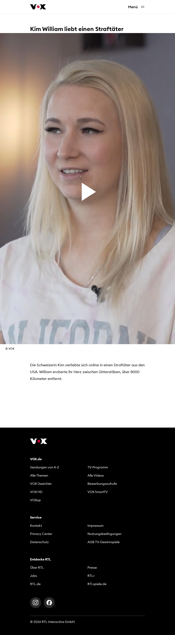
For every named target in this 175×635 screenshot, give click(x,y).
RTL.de (35, 584)
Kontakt (36, 526)
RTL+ (91, 576)
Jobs (33, 576)
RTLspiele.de (97, 584)
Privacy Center (41, 534)
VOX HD (36, 492)
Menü (136, 7)
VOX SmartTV (98, 492)
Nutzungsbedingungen (104, 534)
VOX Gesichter (41, 484)
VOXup (35, 500)
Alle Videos (96, 475)
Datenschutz (39, 542)
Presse (92, 567)
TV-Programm (98, 467)
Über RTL (37, 567)
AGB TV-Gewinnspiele (104, 542)
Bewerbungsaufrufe (102, 484)
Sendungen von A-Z (44, 467)
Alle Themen (39, 475)
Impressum (95, 526)
